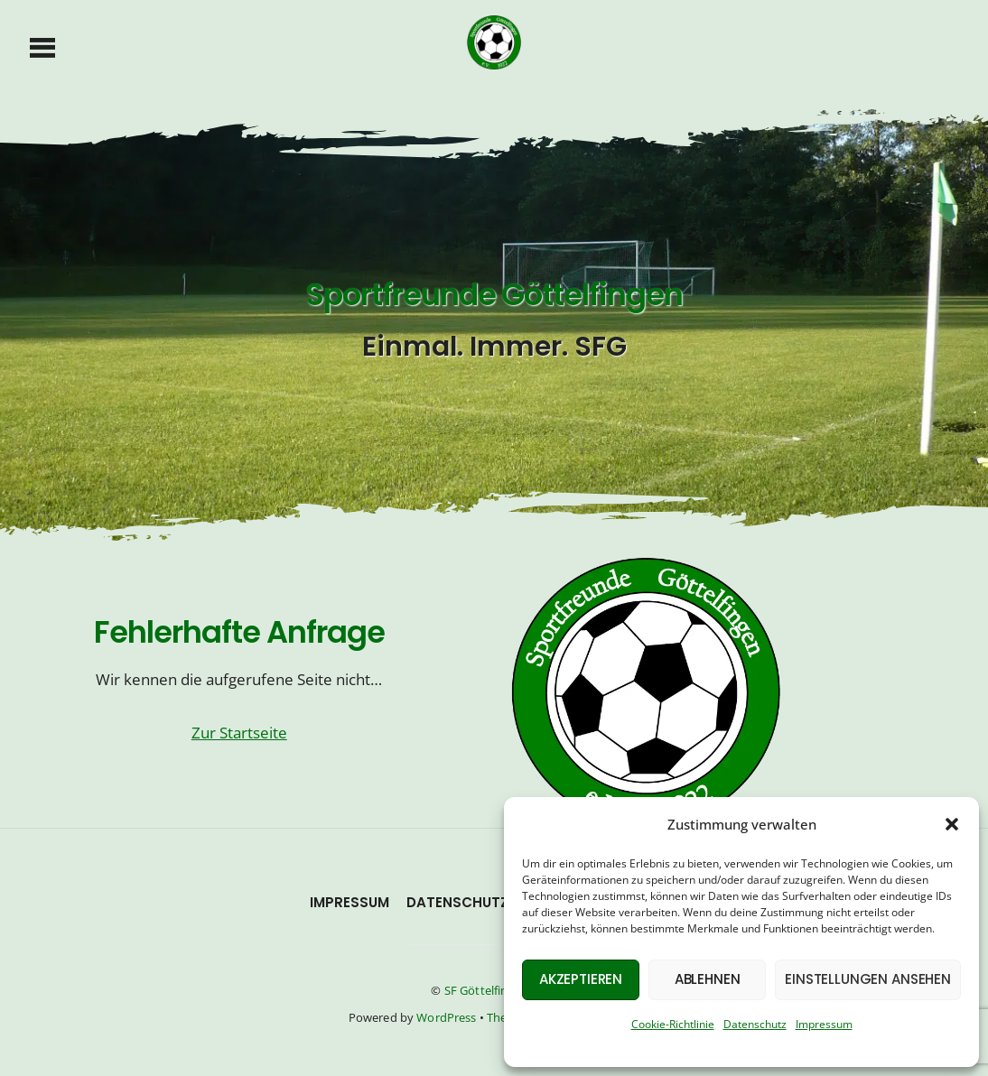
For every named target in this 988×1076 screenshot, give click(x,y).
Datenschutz (755, 1024)
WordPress (446, 1017)
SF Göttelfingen (486, 990)
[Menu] (43, 46)
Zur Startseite (239, 732)
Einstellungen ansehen (868, 978)
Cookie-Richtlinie (672, 1024)
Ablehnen (708, 978)
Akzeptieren (580, 978)
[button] (952, 824)
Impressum (824, 1024)
